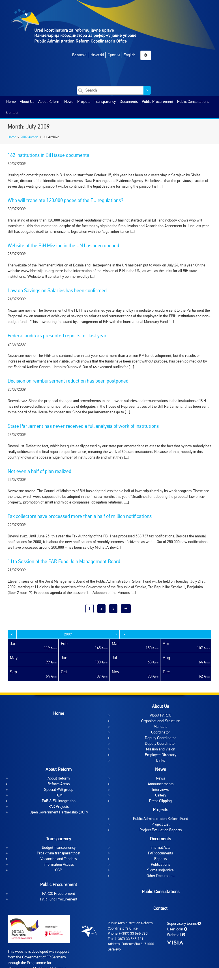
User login (177, 929)
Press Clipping (160, 800)
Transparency (105, 101)
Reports (160, 858)
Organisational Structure (160, 721)
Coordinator (160, 732)
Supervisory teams (184, 923)
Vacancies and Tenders (58, 858)
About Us (27, 101)
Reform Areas (59, 784)
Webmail (176, 934)
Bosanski (79, 55)
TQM (58, 795)
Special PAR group (58, 789)
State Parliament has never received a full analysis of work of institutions (83, 426)
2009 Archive (29, 137)
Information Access (59, 864)
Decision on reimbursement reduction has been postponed (68, 381)
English (129, 55)
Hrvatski (97, 55)
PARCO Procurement (58, 893)
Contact (12, 112)
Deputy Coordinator (160, 737)
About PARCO (160, 715)
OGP (58, 870)
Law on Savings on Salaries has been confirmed (57, 290)
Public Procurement (157, 101)
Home (11, 101)
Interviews (160, 789)
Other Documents (160, 875)
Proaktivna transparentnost (58, 853)
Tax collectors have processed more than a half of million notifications (80, 516)
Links (160, 760)
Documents (129, 101)
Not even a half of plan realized (39, 471)
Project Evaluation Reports (160, 830)
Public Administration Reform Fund (160, 818)
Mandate (161, 726)
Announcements (160, 784)
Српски (114, 55)
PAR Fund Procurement (58, 899)
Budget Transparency (59, 847)
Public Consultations (193, 101)
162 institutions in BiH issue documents (48, 155)
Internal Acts (160, 847)
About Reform (49, 101)
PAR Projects (58, 806)
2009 (68, 634)
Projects (83, 101)
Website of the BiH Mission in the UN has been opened (63, 245)
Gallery (160, 795)
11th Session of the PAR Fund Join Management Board (64, 561)
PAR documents (160, 853)
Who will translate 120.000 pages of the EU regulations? (65, 200)
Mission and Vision (160, 749)
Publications (160, 864)
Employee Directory (160, 754)
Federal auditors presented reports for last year (57, 336)
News (68, 101)
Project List (160, 824)
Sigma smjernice (160, 870)
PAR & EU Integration (59, 800)
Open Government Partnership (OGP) (59, 812)
